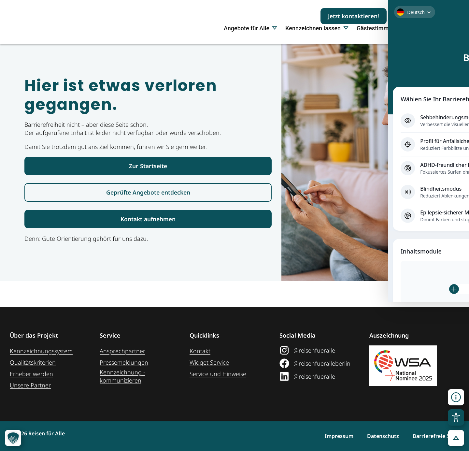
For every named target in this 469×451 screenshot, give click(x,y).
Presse (412, 51)
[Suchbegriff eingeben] (415, 16)
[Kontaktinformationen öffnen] (456, 397)
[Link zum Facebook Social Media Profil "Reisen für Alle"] (321, 363)
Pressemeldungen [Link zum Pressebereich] (124, 362)
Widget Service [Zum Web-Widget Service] (209, 362)
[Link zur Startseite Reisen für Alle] (148, 189)
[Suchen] (446, 16)
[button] (456, 438)
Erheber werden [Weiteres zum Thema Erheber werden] (31, 374)
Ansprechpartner (122, 351)
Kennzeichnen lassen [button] (316, 51)
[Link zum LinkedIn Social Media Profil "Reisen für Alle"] (321, 376)
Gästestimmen (376, 51)
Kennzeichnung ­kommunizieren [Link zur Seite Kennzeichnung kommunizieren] (122, 376)
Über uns (441, 51)
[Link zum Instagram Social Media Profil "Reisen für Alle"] (321, 350)
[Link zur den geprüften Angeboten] (148, 216)
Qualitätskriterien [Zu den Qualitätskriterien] (33, 362)
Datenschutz (377, 436)
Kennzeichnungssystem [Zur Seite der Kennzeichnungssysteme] (41, 351)
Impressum (327, 436)
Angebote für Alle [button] (250, 51)
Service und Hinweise (218, 374)
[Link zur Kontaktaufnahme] (148, 244)
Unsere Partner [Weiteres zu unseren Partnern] (30, 385)
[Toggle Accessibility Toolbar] (456, 417)
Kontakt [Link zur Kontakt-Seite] (200, 351)
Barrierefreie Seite (436, 436)
